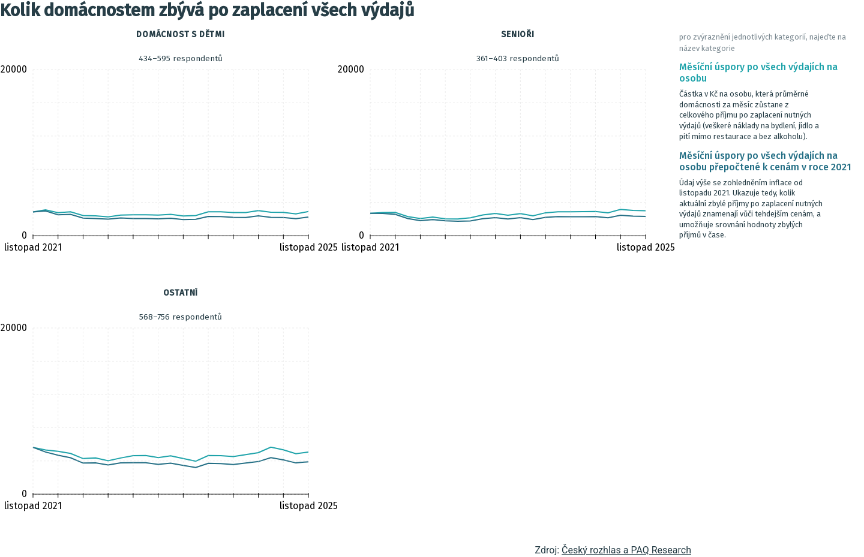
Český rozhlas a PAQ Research (626, 550)
